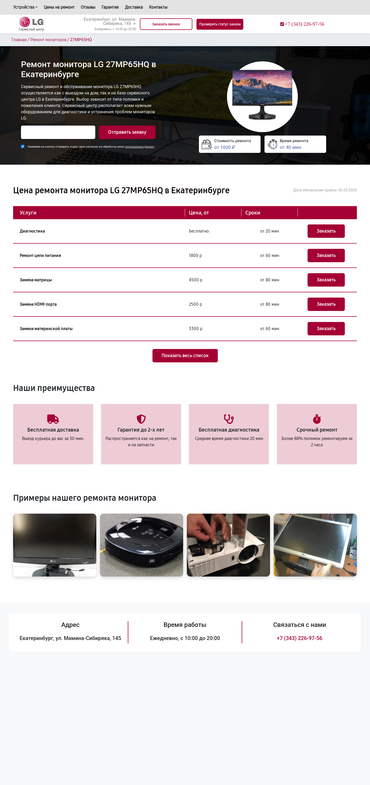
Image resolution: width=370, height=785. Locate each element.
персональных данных (139, 146)
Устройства (23, 7)
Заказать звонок (166, 24)
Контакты (158, 7)
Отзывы (88, 7)
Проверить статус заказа (220, 24)
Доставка (134, 7)
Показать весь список (185, 355)
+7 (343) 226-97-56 (300, 638)
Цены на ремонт (59, 7)
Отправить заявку (127, 132)
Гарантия (110, 7)
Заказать (326, 231)
